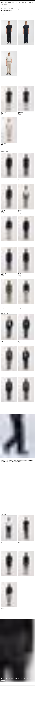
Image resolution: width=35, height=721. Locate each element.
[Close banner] (33, 0)
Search (26, 2)
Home (1, 4)
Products (5, 2)
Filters (2, 16)
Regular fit (2, 14)
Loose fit (5, 14)
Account (30, 2)
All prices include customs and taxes (6, 0)
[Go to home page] (2, 2)
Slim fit (11, 14)
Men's (4, 4)
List (33, 16)
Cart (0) (33, 2)
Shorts (9, 14)
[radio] (29, 16)
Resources (9, 2)
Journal (13, 2)
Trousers (6, 4)
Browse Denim (3, 680)
